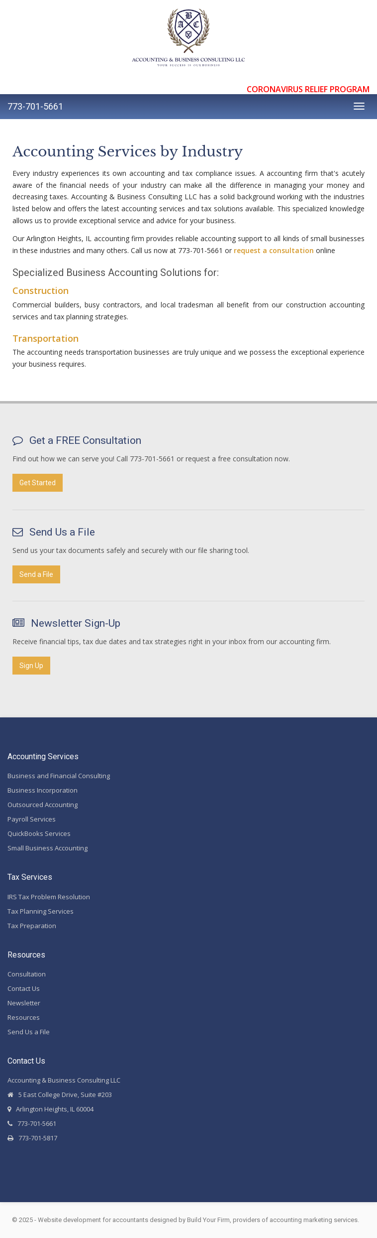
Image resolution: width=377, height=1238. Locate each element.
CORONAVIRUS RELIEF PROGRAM (308, 89)
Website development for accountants (93, 1220)
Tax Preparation (31, 925)
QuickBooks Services (39, 833)
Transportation (45, 338)
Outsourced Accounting (42, 804)
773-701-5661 (35, 106)
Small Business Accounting (47, 847)
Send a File (36, 574)
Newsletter (23, 1002)
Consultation (26, 973)
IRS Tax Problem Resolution (48, 896)
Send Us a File (28, 1031)
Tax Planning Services (40, 911)
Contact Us (23, 988)
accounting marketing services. (314, 1220)
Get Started (37, 483)
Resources (23, 1017)
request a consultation (274, 250)
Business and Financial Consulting (58, 775)
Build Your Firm (208, 1220)
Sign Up (31, 666)
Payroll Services (31, 819)
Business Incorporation (42, 790)
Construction (40, 290)
